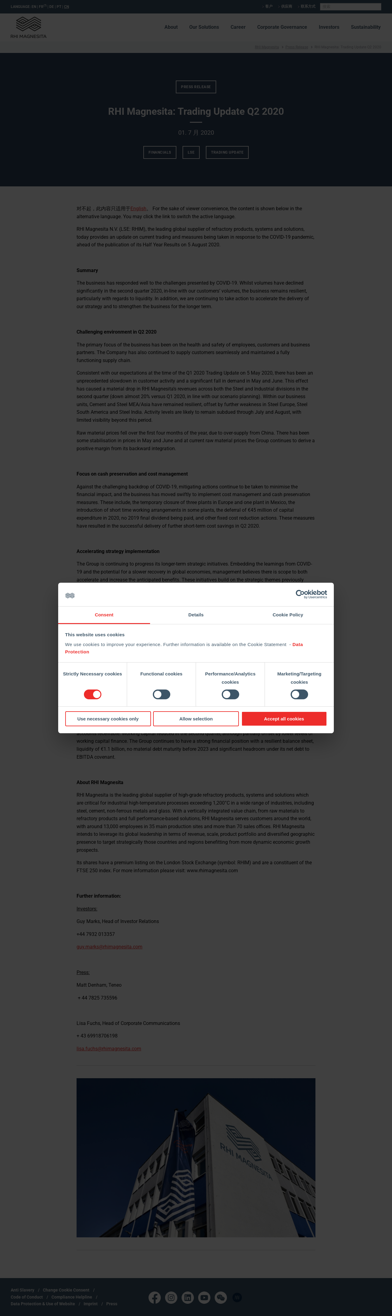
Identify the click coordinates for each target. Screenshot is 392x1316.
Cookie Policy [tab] (288, 614)
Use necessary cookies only (107, 718)
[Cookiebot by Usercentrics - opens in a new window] (300, 594)
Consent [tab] (104, 614)
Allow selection (196, 718)
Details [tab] (196, 614)
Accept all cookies (284, 718)
